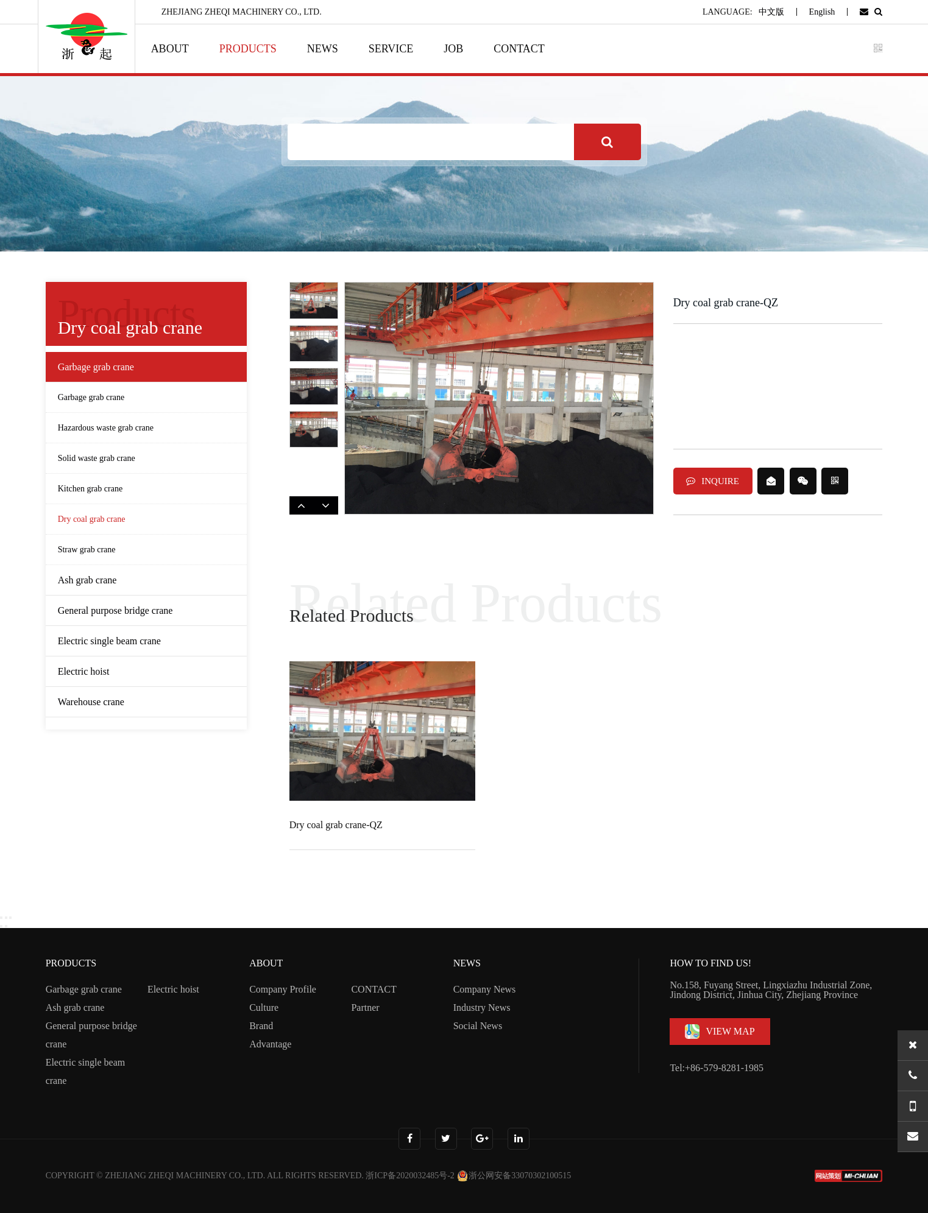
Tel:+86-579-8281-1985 (716, 1068)
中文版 (771, 11)
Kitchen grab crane (90, 488)
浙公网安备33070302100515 (513, 1175)
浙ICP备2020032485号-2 (410, 1175)
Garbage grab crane (91, 397)
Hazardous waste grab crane (106, 427)
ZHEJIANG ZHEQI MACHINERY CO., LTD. (185, 1175)
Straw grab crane (87, 549)
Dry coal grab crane (92, 519)
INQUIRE (712, 481)
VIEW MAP (719, 1031)
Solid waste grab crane (96, 458)
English (822, 12)
